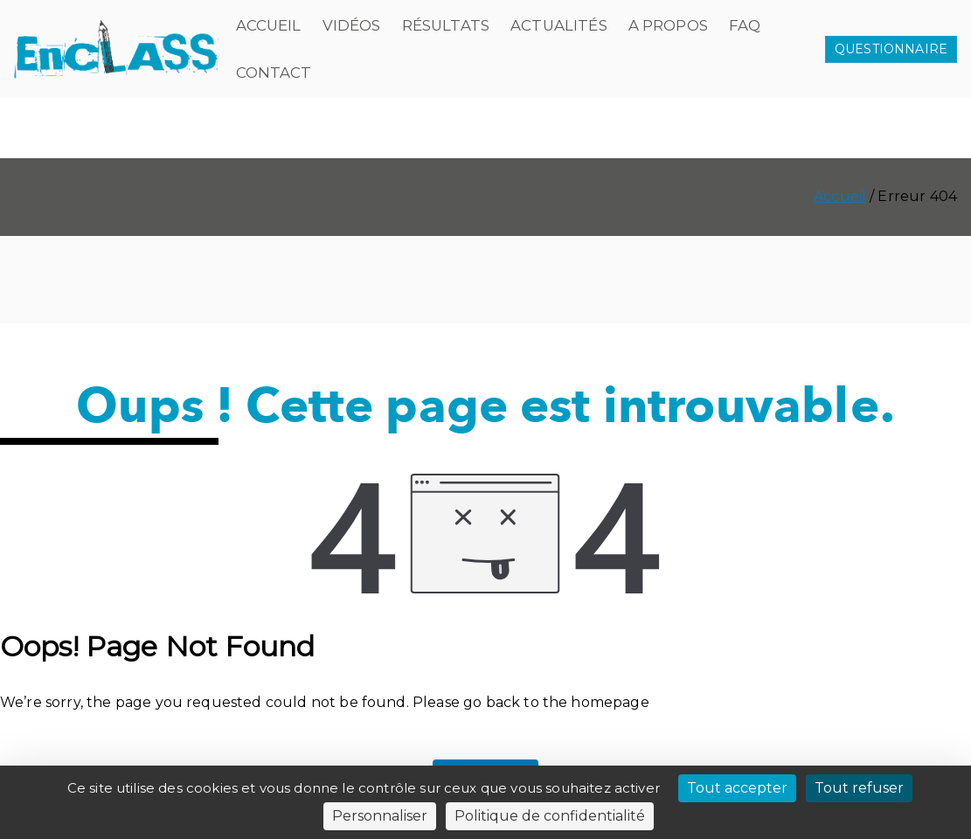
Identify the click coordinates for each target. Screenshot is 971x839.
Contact (274, 72)
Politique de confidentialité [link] (549, 816)
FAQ (744, 25)
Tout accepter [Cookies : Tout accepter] (737, 788)
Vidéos (352, 25)
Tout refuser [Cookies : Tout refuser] (859, 788)
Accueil (269, 25)
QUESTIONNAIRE (891, 49)
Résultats (445, 25)
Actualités (558, 25)
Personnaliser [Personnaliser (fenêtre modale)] (379, 816)
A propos (668, 25)
